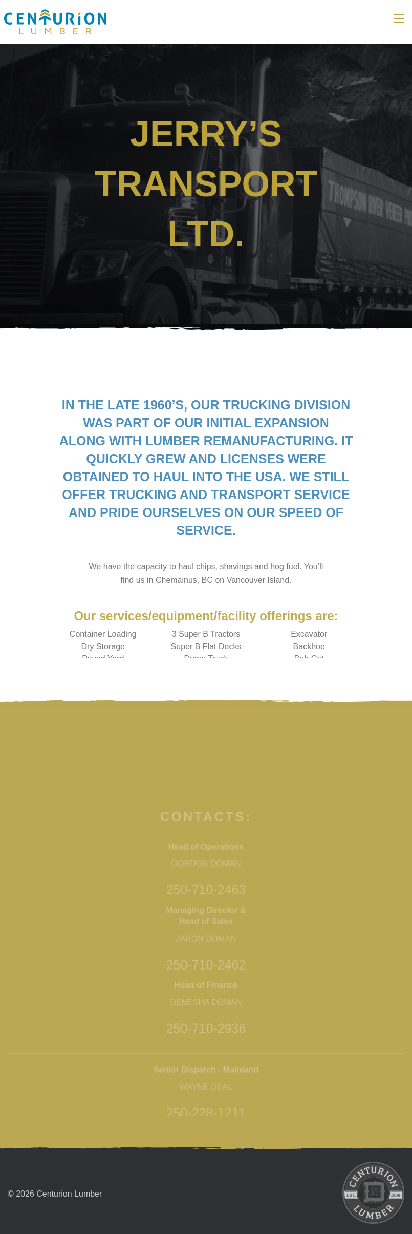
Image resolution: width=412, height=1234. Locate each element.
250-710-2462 (206, 1074)
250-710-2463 (206, 1000)
